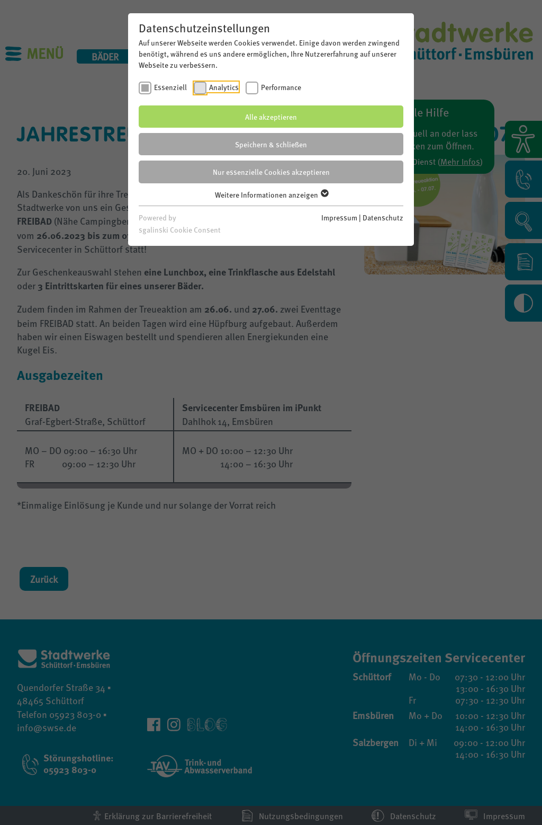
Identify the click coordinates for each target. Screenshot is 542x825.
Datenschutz (383, 217)
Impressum (339, 217)
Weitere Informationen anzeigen (271, 194)
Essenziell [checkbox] (170, 87)
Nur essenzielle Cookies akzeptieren (271, 171)
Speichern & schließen (271, 144)
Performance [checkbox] (281, 87)
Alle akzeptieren (271, 116)
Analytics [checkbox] (224, 87)
